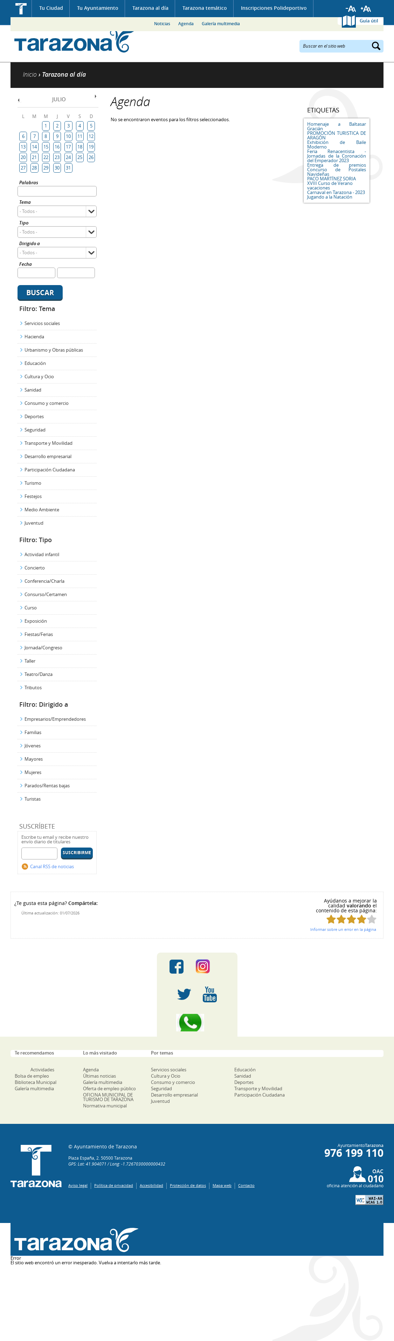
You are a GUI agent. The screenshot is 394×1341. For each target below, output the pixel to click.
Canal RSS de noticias (52, 866)
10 (68, 136)
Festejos (33, 496)
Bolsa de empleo (32, 1076)
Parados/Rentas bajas (47, 785)
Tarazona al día (150, 8)
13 (23, 147)
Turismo (33, 483)
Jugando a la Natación (329, 197)
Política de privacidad (113, 1185)
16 (57, 147)
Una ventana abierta (74, 1240)
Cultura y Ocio (39, 376)
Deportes (34, 416)
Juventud (34, 523)
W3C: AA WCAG (369, 1200)
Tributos (33, 687)
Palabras (28, 183)
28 (34, 168)
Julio (59, 99)
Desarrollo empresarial (48, 456)
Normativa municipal (105, 1105)
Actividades (42, 1069)
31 (68, 168)
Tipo (23, 223)
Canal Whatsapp (197, 1022)
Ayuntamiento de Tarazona (74, 40)
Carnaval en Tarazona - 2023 (336, 192)
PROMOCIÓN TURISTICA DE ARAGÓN (336, 135)
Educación (35, 363)
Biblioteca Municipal (35, 1082)
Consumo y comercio (47, 403)
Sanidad (33, 390)
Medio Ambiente (42, 509)
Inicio (21, 8)
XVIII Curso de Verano (330, 183)
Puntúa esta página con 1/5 (331, 919)
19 (91, 147)
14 (34, 147)
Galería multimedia (221, 24)
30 (57, 168)
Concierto (35, 568)
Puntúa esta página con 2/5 (341, 919)
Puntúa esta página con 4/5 (361, 919)
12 (91, 136)
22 (45, 157)
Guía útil (369, 21)
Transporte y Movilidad (48, 443)
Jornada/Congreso (43, 647)
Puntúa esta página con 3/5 (351, 919)
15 (45, 147)
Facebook (177, 966)
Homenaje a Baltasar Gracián (336, 126)
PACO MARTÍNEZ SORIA (331, 178)
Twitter (184, 994)
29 (45, 168)
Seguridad (35, 430)
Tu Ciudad (51, 8)
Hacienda (34, 336)
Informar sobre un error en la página (343, 929)
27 (23, 168)
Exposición (36, 621)
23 (57, 157)
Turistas (33, 799)
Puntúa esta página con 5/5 (371, 919)
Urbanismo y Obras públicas (54, 350)
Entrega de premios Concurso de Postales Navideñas (336, 169)
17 (68, 147)
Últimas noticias (99, 1076)
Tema (25, 202)
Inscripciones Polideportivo (274, 8)
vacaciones (318, 188)
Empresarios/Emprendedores (55, 719)
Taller (30, 661)
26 (91, 157)
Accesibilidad (151, 1185)
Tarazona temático (204, 8)
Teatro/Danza (39, 674)
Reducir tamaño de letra (351, 8)
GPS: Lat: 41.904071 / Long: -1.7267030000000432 (116, 1164)
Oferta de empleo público (109, 1088)
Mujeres (33, 772)
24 (68, 157)
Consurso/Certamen (46, 594)
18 (79, 147)
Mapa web (222, 1185)
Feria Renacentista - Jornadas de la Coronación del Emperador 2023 (336, 156)
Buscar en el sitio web (324, 45)
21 (34, 157)
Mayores (34, 759)
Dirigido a (29, 244)
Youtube (210, 994)
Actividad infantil (42, 554)
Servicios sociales (42, 323)
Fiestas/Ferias (39, 634)
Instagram (210, 966)
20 (23, 157)
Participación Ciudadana (50, 469)
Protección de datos (188, 1185)
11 (79, 136)
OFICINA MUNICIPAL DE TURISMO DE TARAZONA (108, 1097)
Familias (33, 732)
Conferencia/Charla (44, 581)
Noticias (162, 24)
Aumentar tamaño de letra (366, 8)
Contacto (246, 1185)
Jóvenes (33, 745)
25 (79, 157)
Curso (31, 607)
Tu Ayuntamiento (97, 8)
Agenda (186, 24)
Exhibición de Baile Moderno (336, 144)
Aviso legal (78, 1185)
